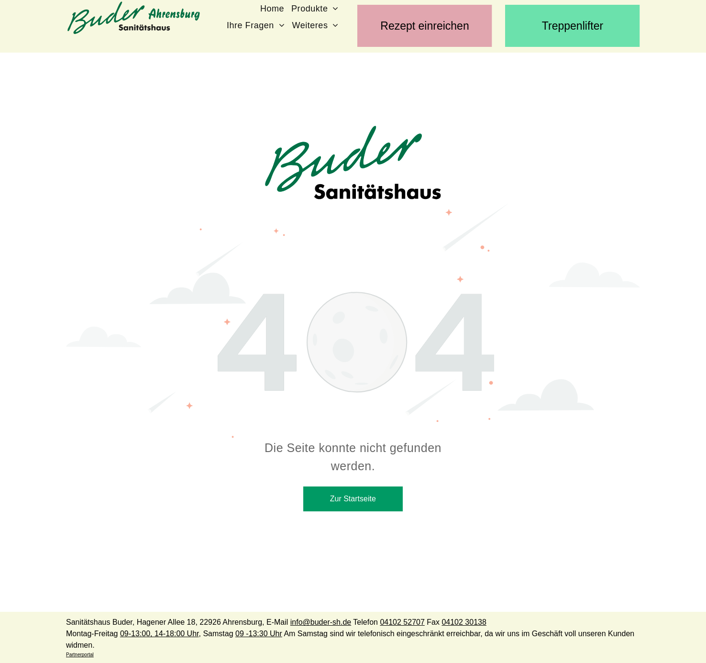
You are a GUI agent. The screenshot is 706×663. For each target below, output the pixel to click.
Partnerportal (80, 654)
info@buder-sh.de (320, 622)
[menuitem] (275, 8)
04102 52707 (402, 622)
